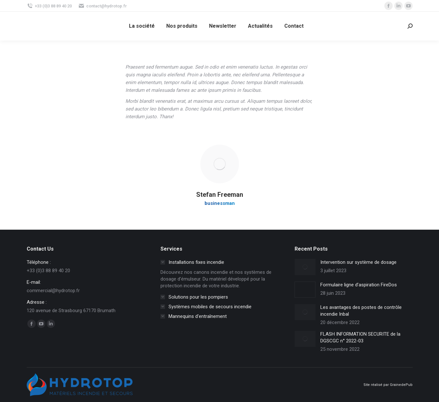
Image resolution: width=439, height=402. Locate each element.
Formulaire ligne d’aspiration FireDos (358, 285)
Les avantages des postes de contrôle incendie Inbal (361, 310)
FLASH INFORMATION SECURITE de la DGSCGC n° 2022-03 (360, 337)
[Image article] (305, 267)
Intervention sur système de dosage (358, 262)
